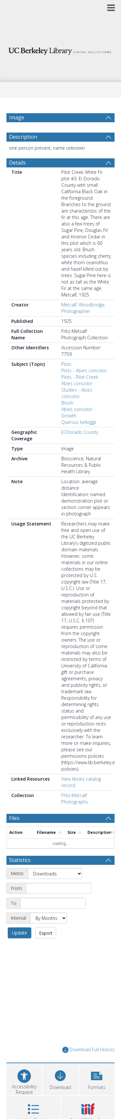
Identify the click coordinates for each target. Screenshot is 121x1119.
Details (17, 162)
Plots (66, 364)
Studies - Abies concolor (76, 393)
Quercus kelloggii (78, 422)
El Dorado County (79, 432)
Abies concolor (76, 383)
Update (19, 933)
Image (16, 117)
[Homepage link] (61, 49)
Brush (67, 403)
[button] (97, 1078)
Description (23, 136)
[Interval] (48, 918)
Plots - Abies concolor (84, 370)
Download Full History (88, 1049)
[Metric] (55, 873)
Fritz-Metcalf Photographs (74, 798)
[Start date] (58, 888)
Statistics (20, 860)
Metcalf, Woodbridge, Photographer (83, 308)
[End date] (53, 903)
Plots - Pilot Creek (79, 377)
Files (14, 818)
